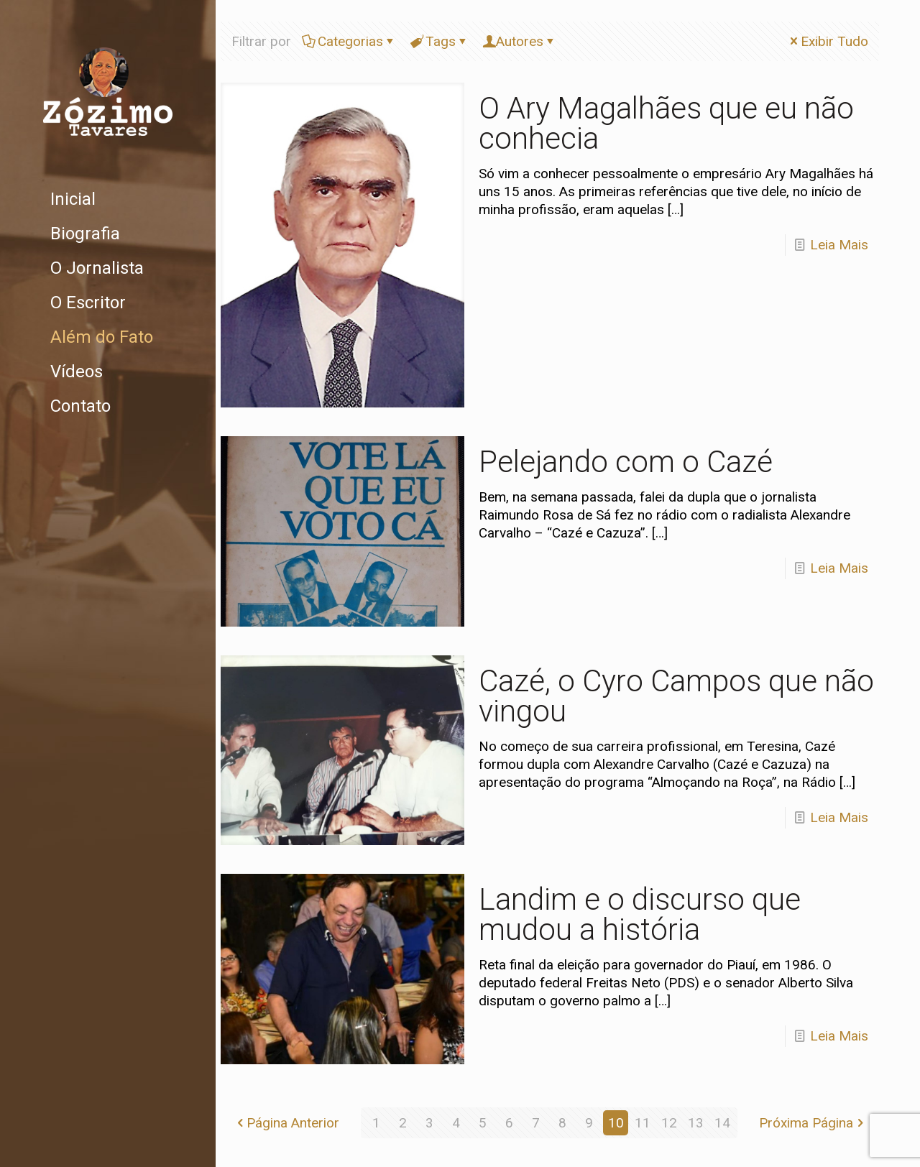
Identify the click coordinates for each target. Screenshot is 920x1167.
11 (642, 1123)
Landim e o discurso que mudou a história (640, 914)
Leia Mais (839, 244)
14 (722, 1123)
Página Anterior (286, 1123)
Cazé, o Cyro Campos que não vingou (676, 696)
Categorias (349, 41)
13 (696, 1123)
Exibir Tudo (827, 41)
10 (616, 1123)
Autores (519, 41)
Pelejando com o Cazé (626, 461)
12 (669, 1123)
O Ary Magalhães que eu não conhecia (666, 123)
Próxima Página (813, 1123)
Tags (439, 41)
